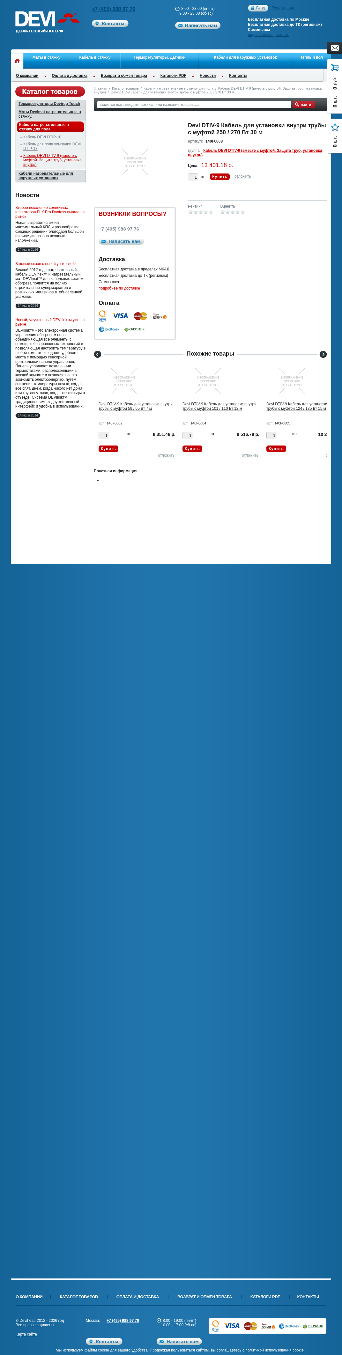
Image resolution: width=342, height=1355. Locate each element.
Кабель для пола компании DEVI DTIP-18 (52, 146)
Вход (260, 8)
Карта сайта (26, 1334)
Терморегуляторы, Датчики (160, 57)
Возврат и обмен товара (124, 75)
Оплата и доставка (70, 75)
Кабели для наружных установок (245, 57)
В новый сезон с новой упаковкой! (45, 263)
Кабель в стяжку (95, 57)
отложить (242, 176)
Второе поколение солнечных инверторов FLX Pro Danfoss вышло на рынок (50, 212)
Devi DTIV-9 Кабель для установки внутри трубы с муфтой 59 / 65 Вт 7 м (136, 406)
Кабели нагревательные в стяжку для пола (178, 88)
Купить (219, 176)
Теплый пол (311, 57)
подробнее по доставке (268, 35)
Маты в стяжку (47, 57)
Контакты (238, 75)
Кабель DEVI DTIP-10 (42, 137)
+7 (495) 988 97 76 (113, 9)
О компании (27, 75)
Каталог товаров (125, 88)
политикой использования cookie (274, 1350)
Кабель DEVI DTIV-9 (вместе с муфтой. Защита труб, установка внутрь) (52, 160)
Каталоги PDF (173, 75)
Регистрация (282, 8)
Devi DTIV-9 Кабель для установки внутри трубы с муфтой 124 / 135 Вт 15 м (303, 406)
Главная (100, 88)
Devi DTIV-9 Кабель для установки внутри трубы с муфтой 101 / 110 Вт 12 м (219, 406)
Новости (208, 75)
